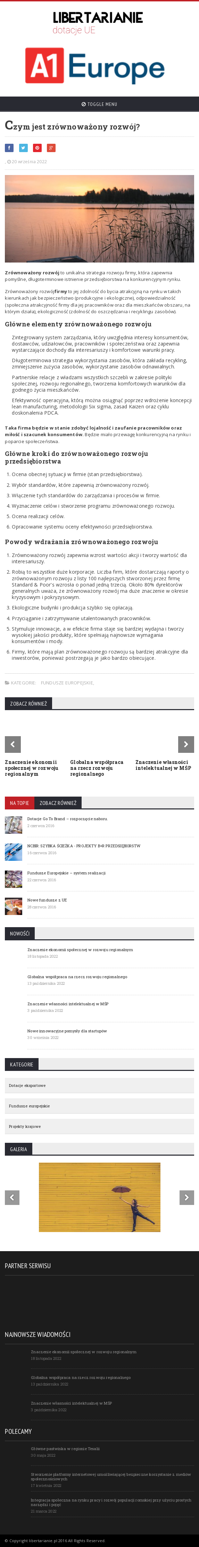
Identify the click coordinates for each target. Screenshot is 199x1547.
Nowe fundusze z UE (47, 900)
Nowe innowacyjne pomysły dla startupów (67, 1030)
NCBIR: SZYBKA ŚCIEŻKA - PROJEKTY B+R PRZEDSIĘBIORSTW (83, 845)
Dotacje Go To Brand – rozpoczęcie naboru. (67, 818)
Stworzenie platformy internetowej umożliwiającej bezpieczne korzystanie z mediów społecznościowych (111, 1476)
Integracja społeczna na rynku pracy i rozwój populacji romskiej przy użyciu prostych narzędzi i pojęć (111, 1502)
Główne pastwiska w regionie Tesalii (65, 1448)
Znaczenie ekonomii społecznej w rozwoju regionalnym (31, 768)
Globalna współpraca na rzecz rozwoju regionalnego (96, 768)
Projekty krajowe (25, 1126)
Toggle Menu (99, 104)
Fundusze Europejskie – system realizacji (66, 872)
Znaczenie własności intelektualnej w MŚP (163, 765)
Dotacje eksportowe (27, 1085)
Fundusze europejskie (67, 683)
